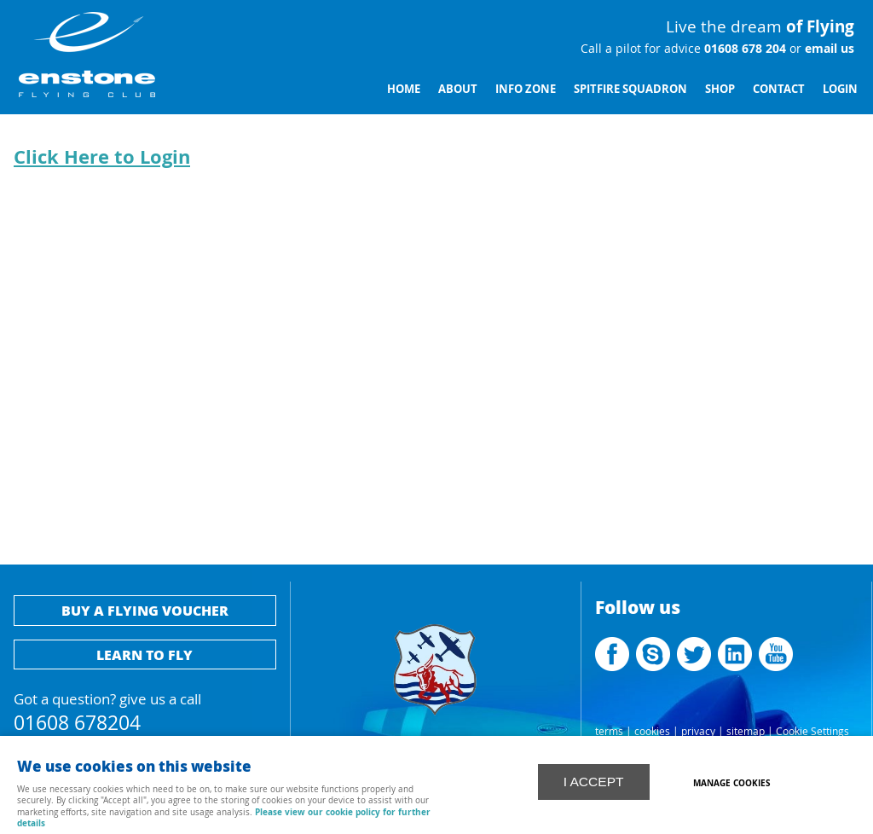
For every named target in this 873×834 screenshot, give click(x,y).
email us (827, 48)
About (457, 88)
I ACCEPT (594, 780)
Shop (720, 88)
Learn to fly (144, 654)
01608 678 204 (743, 48)
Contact (779, 88)
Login (840, 88)
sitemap (745, 731)
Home (403, 88)
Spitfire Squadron (630, 88)
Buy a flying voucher (144, 610)
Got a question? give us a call (145, 710)
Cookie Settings (812, 731)
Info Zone (525, 88)
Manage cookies (733, 782)
